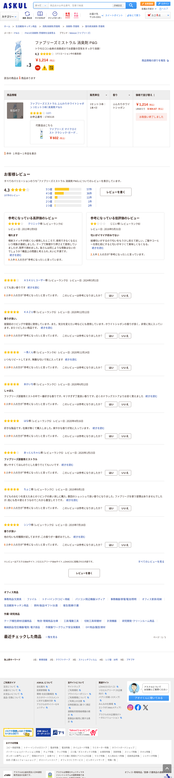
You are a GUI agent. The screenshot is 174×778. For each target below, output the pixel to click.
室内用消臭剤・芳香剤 (95, 26)
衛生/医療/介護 (71, 605)
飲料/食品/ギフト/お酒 (46, 605)
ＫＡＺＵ (28, 312)
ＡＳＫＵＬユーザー (34, 280)
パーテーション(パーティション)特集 (23, 752)
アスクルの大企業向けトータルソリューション (110, 716)
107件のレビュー (12, 195)
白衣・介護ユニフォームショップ (21, 760)
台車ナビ (51, 756)
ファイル (32, 599)
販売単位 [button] (98, 95)
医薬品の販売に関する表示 (79, 720)
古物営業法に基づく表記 (79, 706)
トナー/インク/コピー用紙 (56, 599)
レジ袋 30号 (111, 660)
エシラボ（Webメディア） (110, 709)
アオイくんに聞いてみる (149, 697)
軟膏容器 (43, 660)
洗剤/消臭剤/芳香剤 (51, 26)
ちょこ (27, 489)
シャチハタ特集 (150, 756)
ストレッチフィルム (88, 660)
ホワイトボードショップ (123, 748)
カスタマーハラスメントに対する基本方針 (48, 699)
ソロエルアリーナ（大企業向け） (110, 692)
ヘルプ (165, 9)
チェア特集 (48, 752)
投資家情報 (43, 690)
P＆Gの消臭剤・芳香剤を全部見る (40, 33)
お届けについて (11, 690)
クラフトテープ (63, 660)
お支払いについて (12, 694)
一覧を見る (51, 637)
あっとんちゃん (32, 452)
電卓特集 (54, 748)
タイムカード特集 (81, 748)
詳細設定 (118, 5)
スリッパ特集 (131, 752)
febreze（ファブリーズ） (80, 33)
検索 (131, 5)
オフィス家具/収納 (152, 599)
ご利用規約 (74, 690)
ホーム (7, 26)
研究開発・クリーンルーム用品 (138, 621)
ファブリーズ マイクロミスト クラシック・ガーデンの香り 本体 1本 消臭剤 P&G (63, 131)
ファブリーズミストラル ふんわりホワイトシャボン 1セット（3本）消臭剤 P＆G (57, 105)
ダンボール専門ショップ (17, 756)
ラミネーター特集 (100, 748)
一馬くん (28, 352)
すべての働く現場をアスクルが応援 (75, 756)
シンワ (27, 524)
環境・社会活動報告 (47, 694)
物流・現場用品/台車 (47, 621)
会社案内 (42, 687)
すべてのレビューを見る (151, 561)
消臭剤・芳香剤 (72, 26)
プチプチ (130, 660)
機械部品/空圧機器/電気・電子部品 (22, 627)
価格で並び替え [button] (145, 95)
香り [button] (121, 95)
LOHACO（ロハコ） (108, 687)
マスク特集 (99, 756)
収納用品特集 (133, 756)
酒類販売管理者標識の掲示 (79, 713)
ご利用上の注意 (76, 701)
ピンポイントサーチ (95, 760)
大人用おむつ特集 (116, 756)
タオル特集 (145, 752)
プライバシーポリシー (79, 694)
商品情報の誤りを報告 (155, 60)
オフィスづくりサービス (71, 760)
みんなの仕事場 (107, 704)
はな (26, 420)
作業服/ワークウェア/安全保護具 (63, 627)
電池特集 (66, 748)
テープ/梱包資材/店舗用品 (18, 621)
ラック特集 (62, 752)
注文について (10, 687)
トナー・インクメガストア (35, 748)
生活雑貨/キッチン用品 (26, 26)
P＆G (16, 33)
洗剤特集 (117, 752)
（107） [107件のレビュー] (48, 113)
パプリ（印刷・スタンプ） (109, 698)
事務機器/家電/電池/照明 (123, 599)
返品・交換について (13, 697)
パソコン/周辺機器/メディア (90, 599)
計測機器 (112, 621)
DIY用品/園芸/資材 (95, 627)
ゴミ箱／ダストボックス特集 (83, 752)
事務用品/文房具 (12, 599)
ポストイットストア (48, 760)
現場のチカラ (38, 756)
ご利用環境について (78, 697)
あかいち (28, 384)
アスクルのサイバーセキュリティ (48, 706)
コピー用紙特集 (13, 748)
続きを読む (16, 255)
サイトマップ (74, 687)
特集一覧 (112, 760)
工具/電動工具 (71, 621)
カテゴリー (9, 16)
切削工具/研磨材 (93, 621)
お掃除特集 (105, 752)
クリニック (34, 223)
